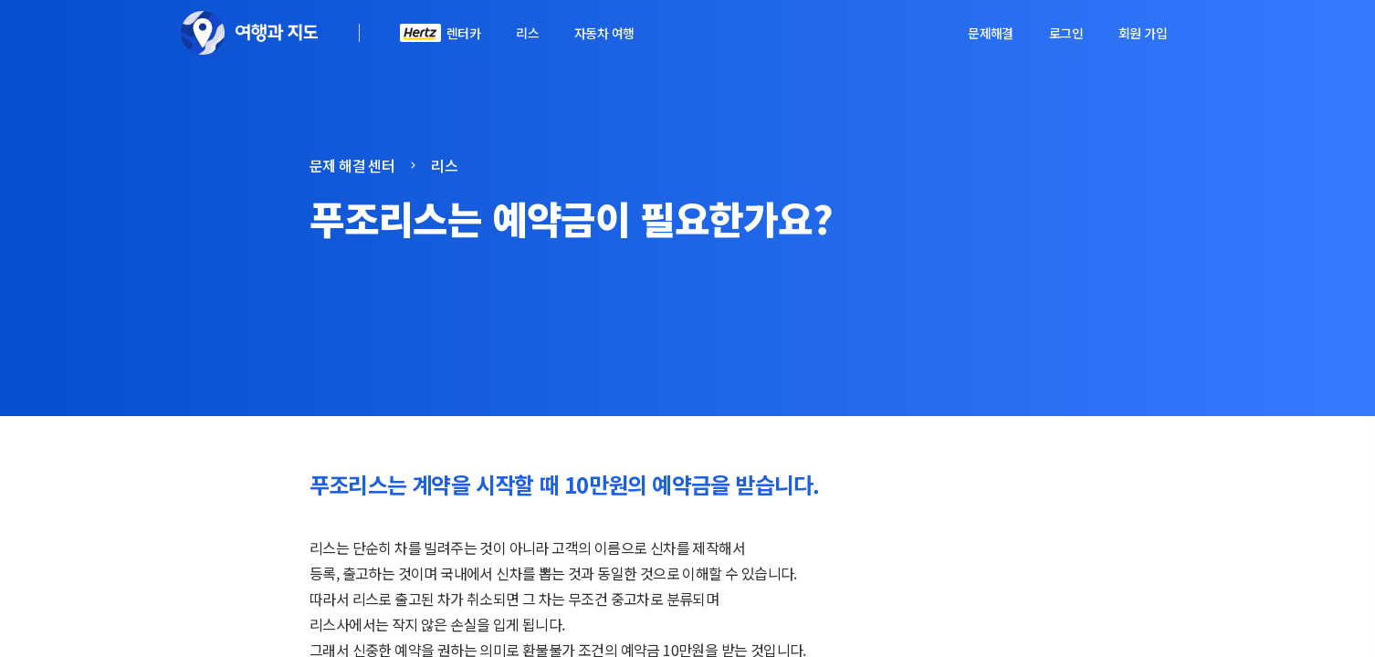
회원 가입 (1142, 33)
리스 (527, 33)
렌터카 (463, 33)
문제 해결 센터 (352, 165)
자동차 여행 (604, 33)
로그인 (1066, 33)
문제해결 (990, 33)
